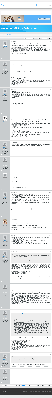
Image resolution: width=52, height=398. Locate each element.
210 (20, 385)
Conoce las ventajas (43, 18)
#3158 (50, 192)
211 (23, 385)
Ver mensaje (22, 313)
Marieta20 (5, 46)
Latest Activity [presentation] (9, 34)
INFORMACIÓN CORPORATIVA (28, 391)
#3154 (50, 116)
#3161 (50, 251)
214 (32, 385)
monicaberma (5, 224)
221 (35, 385)
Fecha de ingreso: (5, 50)
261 (39, 385)
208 (13, 385)
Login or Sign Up (46, 0)
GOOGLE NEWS (37, 391)
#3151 (50, 41)
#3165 (50, 370)
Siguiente (49, 385)
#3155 (50, 142)
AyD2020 (5, 163)
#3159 (50, 219)
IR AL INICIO (44, 391)
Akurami (5, 289)
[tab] (9, 35)
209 (16, 385)
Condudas (5, 94)
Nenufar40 (5, 147)
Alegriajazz (4, 67)
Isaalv (5, 197)
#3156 (50, 158)
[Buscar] (42, 5)
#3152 (50, 62)
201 (10, 385)
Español (4, 391)
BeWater (5, 121)
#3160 (50, 235)
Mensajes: (4, 52)
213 (29, 385)
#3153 (50, 89)
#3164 (50, 354)
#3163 (50, 311)
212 (26, 385)
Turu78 (4, 178)
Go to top (49, 391)
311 (42, 385)
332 (45, 385)
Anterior (4, 385)
